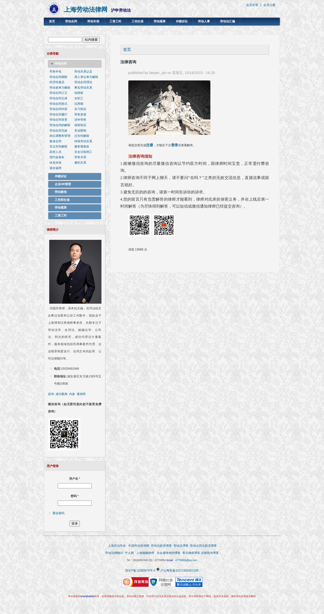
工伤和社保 (62, 200)
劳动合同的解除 (59, 125)
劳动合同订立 (58, 93)
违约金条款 (56, 157)
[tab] (74, 64)
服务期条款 (81, 146)
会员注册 (269, 5)
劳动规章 (160, 21)
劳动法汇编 (227, 21)
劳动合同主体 (58, 98)
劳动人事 (204, 21)
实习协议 (80, 109)
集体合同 (55, 141)
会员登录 (252, 5)
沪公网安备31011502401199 (179, 570)
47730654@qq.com (186, 560)
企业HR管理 (63, 184)
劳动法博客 (181, 545)
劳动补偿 (93, 21)
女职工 (78, 98)
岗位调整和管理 (59, 136)
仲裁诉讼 (182, 21)
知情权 (78, 93)
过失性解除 (81, 136)
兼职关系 (80, 162)
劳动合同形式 (58, 104)
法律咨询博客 (210, 553)
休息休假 (55, 162)
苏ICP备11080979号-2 (140, 570)
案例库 (81, 394)
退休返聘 (55, 168)
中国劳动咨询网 (138, 545)
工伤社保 (137, 21)
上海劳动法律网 (85, 9)
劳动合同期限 (58, 77)
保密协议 (80, 125)
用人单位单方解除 (86, 77)
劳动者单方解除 (59, 87)
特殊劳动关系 (83, 141)
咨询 (51, 394)
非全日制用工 (83, 152)
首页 (52, 21)
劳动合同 (71, 21)
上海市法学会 (117, 545)
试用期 (78, 104)
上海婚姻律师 (145, 553)
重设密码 (58, 513)
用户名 (74, 478)
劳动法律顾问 (114, 553)
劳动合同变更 (58, 119)
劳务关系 (80, 157)
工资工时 (115, 21)
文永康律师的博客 (169, 553)
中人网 (129, 553)
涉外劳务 (80, 119)
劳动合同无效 (58, 130)
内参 (72, 394)
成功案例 (61, 394)
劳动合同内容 (58, 109)
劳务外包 (55, 71)
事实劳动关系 (83, 87)
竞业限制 (80, 130)
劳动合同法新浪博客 (203, 545)
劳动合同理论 (83, 82)
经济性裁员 (56, 82)
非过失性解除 (58, 146)
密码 (75, 496)
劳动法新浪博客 (161, 545)
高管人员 (55, 152)
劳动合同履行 (58, 114)
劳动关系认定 (83, 71)
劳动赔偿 (61, 192)
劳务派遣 (80, 114)
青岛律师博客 (191, 553)
